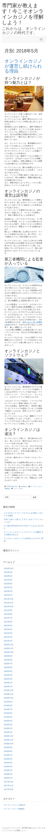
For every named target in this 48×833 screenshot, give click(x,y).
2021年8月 (8, 614)
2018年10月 (8, 744)
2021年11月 (8, 603)
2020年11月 (8, 648)
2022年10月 (8, 568)
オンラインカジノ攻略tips (14, 809)
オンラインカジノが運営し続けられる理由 (23, 66)
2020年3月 (8, 679)
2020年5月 (8, 671)
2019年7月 (8, 709)
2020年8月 (8, 660)
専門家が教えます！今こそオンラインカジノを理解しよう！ (23, 13)
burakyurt (24, 486)
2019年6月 (8, 713)
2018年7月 (8, 755)
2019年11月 (8, 694)
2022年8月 (8, 572)
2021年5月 (8, 625)
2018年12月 (8, 736)
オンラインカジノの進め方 (14, 805)
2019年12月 (8, 690)
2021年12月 (8, 599)
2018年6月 (8, 759)
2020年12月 (8, 645)
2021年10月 (8, 606)
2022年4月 (8, 584)
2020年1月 (8, 686)
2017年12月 (8, 782)
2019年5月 (8, 717)
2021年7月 (8, 618)
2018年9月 (8, 747)
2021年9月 (8, 610)
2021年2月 (8, 637)
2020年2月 (8, 683)
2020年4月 (8, 675)
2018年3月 (8, 770)
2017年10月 (8, 789)
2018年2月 (8, 774)
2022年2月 (8, 591)
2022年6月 (8, 576)
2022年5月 (8, 580)
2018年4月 (8, 766)
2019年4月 (8, 721)
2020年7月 (8, 664)
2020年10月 (8, 652)
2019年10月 (8, 698)
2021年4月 (8, 629)
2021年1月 (8, 641)
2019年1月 (8, 732)
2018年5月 (8, 763)
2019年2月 (8, 728)
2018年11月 (8, 740)
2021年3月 (8, 633)
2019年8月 (8, 705)
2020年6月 (8, 667)
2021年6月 (8, 622)
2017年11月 (8, 785)
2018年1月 (8, 778)
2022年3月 (8, 587)
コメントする (18, 489)
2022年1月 (8, 595)
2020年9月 (8, 656)
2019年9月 (8, 702)
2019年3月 (8, 725)
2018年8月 (8, 751)
